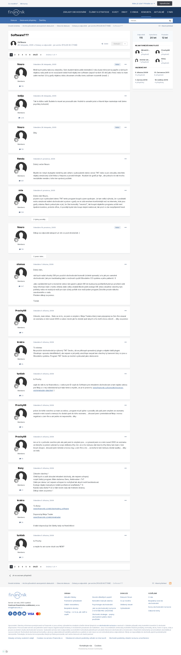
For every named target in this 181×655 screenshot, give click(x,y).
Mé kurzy (24, 4)
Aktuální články (70, 597)
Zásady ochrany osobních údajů (21, 638)
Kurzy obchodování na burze (159, 607)
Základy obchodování (74, 12)
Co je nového (125, 601)
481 (21, 181)
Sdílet (105, 44)
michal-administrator (149, 60)
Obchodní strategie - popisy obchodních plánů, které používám (103, 616)
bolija (21, 95)
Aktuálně (159, 12)
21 (21, 490)
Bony (21, 468)
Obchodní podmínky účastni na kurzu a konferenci (129, 638)
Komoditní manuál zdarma (102, 601)
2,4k (21, 118)
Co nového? (13, 4)
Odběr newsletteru (71, 605)
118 (21, 86)
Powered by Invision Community (90, 649)
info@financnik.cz (15, 608)
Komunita (146, 12)
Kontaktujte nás (86, 646)
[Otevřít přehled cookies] (6, 651)
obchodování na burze (107, 625)
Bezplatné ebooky (71, 608)
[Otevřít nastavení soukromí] (3, 651)
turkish (21, 373)
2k (21, 364)
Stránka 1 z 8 (51, 55)
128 (21, 212)
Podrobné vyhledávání (73, 601)
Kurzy (115, 12)
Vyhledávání (125, 608)
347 (21, 286)
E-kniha (134, 12)
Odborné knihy (154, 611)
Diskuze (14, 20)
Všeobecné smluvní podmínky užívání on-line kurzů (86, 638)
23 (21, 395)
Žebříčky (42, 20)
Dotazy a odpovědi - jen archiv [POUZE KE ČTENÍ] (56, 45)
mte (21, 190)
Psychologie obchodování (102, 605)
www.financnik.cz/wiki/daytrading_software (51, 509)
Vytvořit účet (165, 3)
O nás (170, 12)
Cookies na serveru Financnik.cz (50, 638)
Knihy (124, 12)
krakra (20, 342)
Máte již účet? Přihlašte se (143, 4)
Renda (20, 158)
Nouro (23, 42)
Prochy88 (20, 310)
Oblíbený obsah (126, 605)
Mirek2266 (146, 50)
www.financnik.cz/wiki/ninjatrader (47, 517)
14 (21, 333)
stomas (21, 264)
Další (35, 55)
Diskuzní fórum (126, 597)
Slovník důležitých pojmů (102, 597)
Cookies (98, 646)
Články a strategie (99, 12)
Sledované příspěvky (28, 20)
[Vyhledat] (141, 21)
